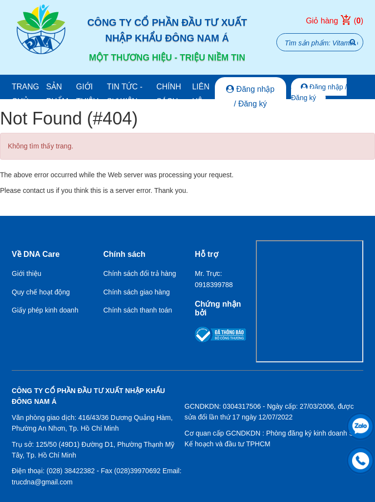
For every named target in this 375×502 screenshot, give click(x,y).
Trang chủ (25, 94)
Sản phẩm (57, 94)
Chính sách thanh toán (138, 310)
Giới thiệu (87, 94)
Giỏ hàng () (334, 21)
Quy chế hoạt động (41, 292)
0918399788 (214, 285)
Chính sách (168, 94)
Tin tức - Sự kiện (125, 94)
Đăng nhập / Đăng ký (250, 96)
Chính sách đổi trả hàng (140, 273)
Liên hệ (200, 94)
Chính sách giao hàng (137, 292)
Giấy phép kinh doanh (45, 310)
